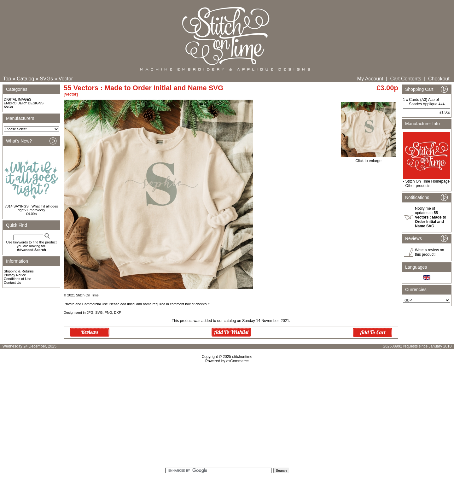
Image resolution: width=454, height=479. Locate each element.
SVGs (46, 78)
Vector (66, 78)
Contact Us (12, 282)
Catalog (25, 78)
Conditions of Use (17, 279)
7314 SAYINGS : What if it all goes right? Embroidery (31, 208)
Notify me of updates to (430, 217)
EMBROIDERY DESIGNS (24, 103)
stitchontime (242, 356)
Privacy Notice (15, 275)
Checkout (439, 78)
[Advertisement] (227, 417)
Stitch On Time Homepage (427, 181)
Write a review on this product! (429, 252)
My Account (370, 78)
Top (7, 78)
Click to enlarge (368, 159)
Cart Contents (405, 78)
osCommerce (237, 361)
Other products (417, 186)
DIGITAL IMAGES (17, 99)
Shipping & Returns (19, 271)
